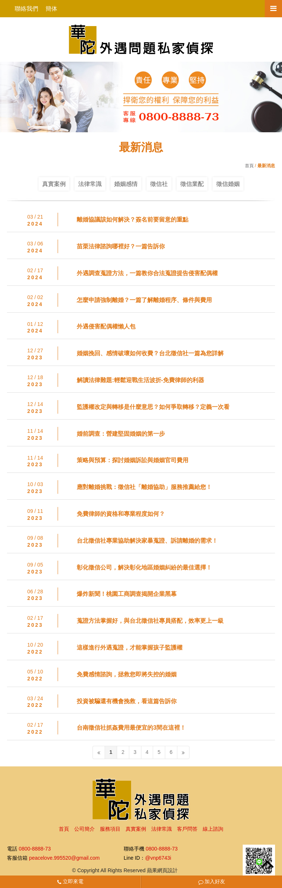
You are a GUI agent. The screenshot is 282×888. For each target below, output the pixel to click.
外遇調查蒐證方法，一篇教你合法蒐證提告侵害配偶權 (147, 273)
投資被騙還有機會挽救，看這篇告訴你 (127, 701)
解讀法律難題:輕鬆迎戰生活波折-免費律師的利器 (140, 380)
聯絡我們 (26, 9)
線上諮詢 (213, 829)
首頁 (249, 165)
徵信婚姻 (228, 184)
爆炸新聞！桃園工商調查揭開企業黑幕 (127, 594)
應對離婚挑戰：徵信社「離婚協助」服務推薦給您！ (144, 487)
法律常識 (90, 184)
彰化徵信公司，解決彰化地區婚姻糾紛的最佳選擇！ (144, 567)
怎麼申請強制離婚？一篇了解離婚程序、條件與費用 (144, 300)
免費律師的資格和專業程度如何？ (121, 514)
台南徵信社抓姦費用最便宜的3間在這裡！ (131, 728)
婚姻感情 (126, 184)
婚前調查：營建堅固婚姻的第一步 (121, 434)
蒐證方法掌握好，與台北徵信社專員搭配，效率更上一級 (150, 621)
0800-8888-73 (35, 849)
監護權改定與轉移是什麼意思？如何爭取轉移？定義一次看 (153, 407)
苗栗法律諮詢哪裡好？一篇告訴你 (121, 246)
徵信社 (159, 184)
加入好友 (211, 881)
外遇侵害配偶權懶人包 (106, 326)
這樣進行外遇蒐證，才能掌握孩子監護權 (129, 647)
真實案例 (54, 184)
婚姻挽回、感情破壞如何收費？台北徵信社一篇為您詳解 (150, 353)
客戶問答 (187, 829)
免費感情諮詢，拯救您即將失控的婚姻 (127, 674)
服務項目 (110, 829)
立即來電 (70, 881)
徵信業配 (192, 184)
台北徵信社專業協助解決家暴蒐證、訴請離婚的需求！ (147, 541)
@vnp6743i (158, 858)
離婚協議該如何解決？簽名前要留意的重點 (132, 219)
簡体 (51, 9)
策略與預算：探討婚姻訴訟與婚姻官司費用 (132, 460)
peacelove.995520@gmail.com (64, 858)
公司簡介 (84, 829)
